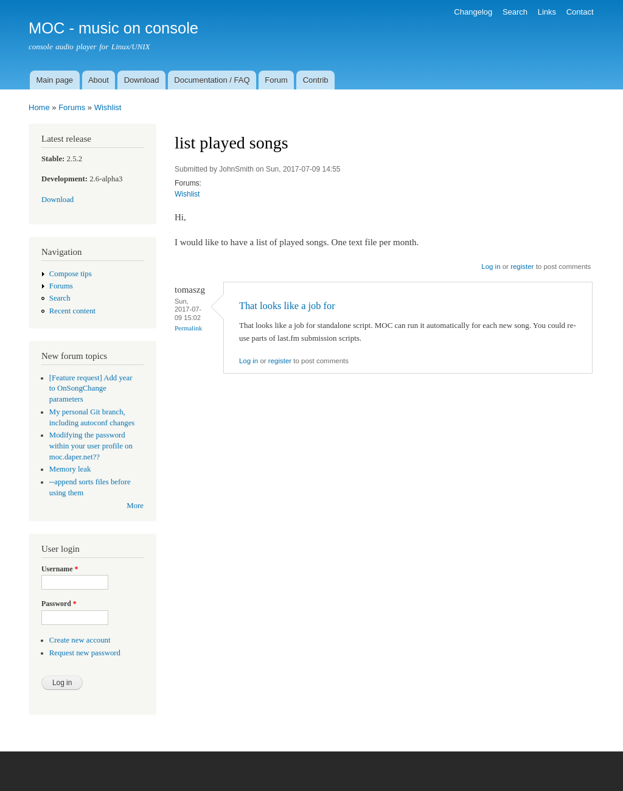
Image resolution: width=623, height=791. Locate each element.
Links (547, 11)
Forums (71, 107)
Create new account (80, 640)
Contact (580, 11)
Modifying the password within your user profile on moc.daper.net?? (91, 446)
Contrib (316, 80)
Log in (490, 266)
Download (141, 80)
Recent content (72, 311)
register (522, 266)
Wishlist (108, 107)
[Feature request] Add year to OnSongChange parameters (91, 389)
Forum (276, 80)
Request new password (84, 653)
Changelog (473, 11)
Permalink (188, 328)
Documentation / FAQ (211, 80)
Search (515, 11)
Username (59, 569)
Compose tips (70, 274)
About (98, 80)
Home (39, 107)
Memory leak (70, 469)
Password (59, 603)
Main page (54, 80)
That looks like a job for (287, 306)
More (135, 505)
